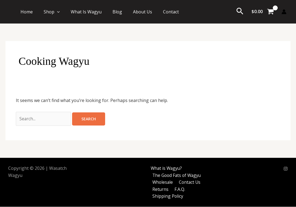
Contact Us (188, 182)
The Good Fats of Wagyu (177, 176)
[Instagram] (285, 169)
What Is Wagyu (86, 12)
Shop (52, 12)
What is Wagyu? (165, 168)
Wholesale (162, 182)
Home (26, 12)
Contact (171, 12)
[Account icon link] (284, 11)
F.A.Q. (177, 189)
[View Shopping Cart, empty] (262, 11)
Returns (160, 189)
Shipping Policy (167, 196)
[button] (57, 12)
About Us (142, 12)
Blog (117, 12)
